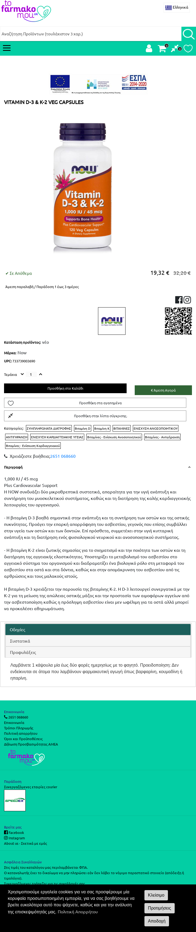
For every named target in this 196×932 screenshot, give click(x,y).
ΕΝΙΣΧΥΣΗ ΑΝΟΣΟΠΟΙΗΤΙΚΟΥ (156, 428)
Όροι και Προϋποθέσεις (23, 738)
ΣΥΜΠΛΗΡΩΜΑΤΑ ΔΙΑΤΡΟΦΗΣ (49, 428)
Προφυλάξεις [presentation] (23, 652)
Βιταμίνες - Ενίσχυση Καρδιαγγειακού (33, 445)
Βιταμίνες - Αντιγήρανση (162, 437)
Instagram (16, 838)
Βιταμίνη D (82, 428)
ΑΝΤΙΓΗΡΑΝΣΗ (16, 437)
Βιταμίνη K (102, 428)
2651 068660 (63, 456)
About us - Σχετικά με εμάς (25, 843)
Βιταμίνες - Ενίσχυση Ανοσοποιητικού (114, 437)
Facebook (16, 832)
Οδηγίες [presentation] (17, 629)
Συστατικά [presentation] (20, 640)
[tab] (98, 629)
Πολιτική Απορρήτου (78, 911)
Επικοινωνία (14, 722)
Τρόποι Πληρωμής (18, 728)
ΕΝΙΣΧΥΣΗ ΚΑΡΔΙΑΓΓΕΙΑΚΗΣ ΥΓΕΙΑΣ (57, 437)
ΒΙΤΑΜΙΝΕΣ (121, 428)
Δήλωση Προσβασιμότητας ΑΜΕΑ (31, 744)
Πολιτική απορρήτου (20, 733)
